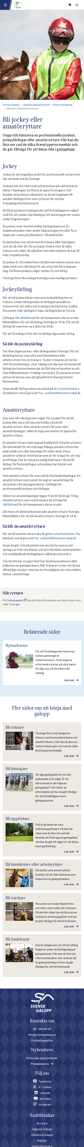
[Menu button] (5, 5)
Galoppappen (14, 600)
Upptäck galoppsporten (36, 104)
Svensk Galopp (11, 104)
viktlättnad (27, 318)
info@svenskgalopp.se (42, 1034)
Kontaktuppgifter (42, 1040)
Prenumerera (42, 1063)
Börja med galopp (63, 104)
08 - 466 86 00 (42, 1028)
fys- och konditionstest (54, 393)
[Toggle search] (76, 5)
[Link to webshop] (69, 5)
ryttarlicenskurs (68, 388)
